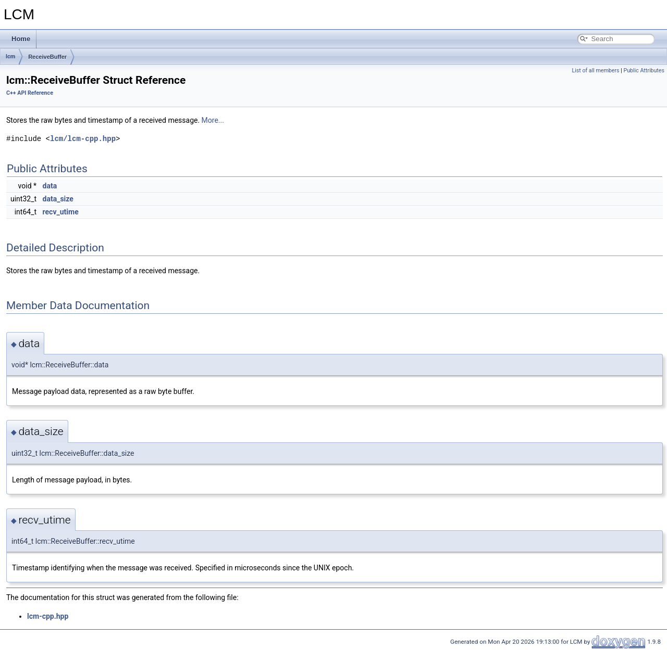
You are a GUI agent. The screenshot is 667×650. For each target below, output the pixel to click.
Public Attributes (643, 70)
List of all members (595, 70)
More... (213, 120)
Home (20, 39)
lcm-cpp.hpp (47, 616)
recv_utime (61, 212)
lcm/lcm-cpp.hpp (83, 139)
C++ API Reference (29, 93)
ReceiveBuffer (47, 57)
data (50, 186)
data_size (58, 199)
